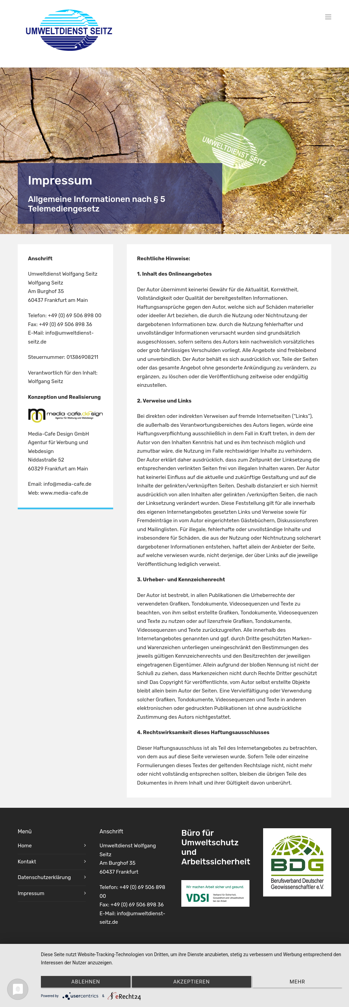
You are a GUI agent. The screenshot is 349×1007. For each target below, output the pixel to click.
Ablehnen (85, 982)
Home (25, 847)
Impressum (31, 894)
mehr (297, 982)
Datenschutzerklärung (44, 878)
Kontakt (27, 862)
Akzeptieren (191, 982)
